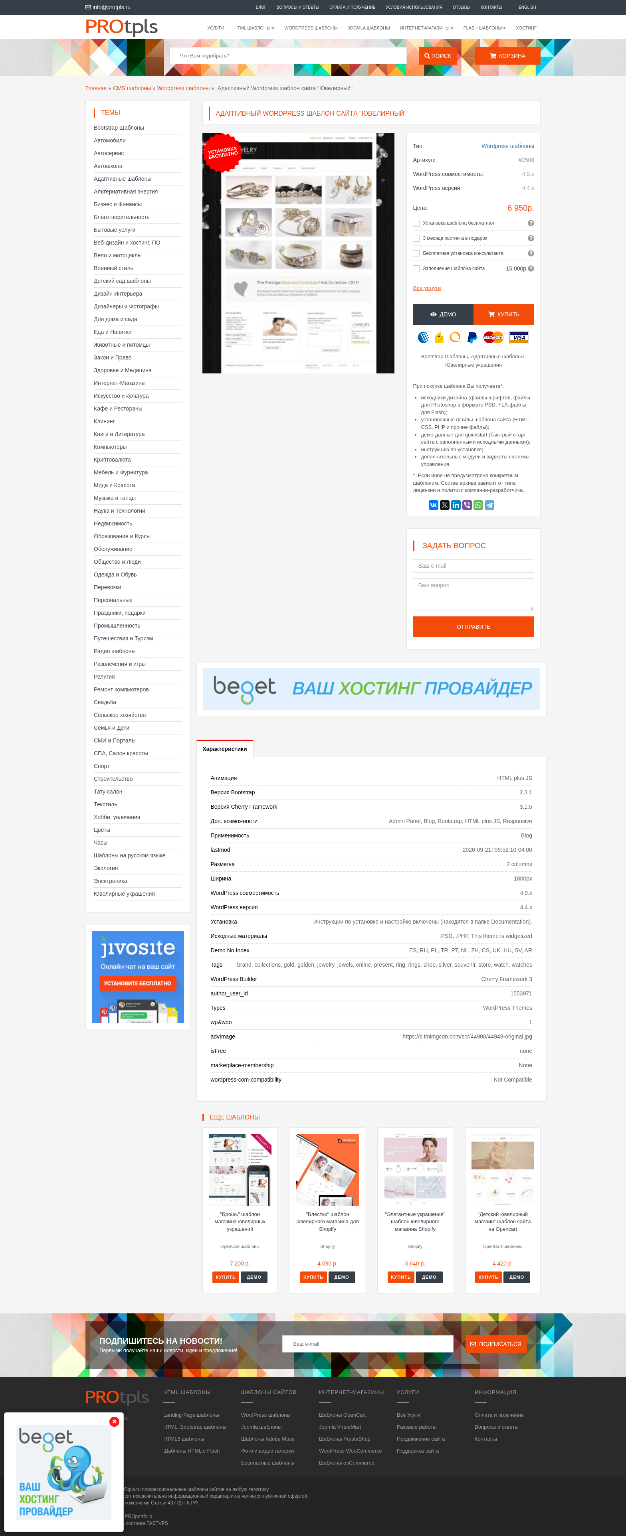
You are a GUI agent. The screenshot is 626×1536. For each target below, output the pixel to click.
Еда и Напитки (113, 332)
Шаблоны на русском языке (129, 855)
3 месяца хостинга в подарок (455, 238)
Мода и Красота (114, 485)
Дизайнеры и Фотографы (126, 306)
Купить (504, 314)
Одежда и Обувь (115, 574)
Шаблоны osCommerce (346, 1463)
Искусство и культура (121, 396)
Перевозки (107, 587)
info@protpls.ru (108, 7)
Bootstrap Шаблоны (119, 127)
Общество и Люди (117, 562)
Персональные (113, 600)
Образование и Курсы (122, 536)
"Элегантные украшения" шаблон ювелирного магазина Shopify (415, 1221)
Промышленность (117, 625)
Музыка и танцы (115, 498)
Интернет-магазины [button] (427, 28)
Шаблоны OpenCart (342, 1415)
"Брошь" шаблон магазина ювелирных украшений (240, 1221)
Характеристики (225, 749)
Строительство (113, 779)
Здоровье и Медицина (123, 370)
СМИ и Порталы (115, 740)
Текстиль (105, 804)
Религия (104, 676)
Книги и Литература (119, 434)
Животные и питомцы (122, 345)
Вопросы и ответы (298, 7)
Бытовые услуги (114, 230)
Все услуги (427, 288)
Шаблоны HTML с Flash (191, 1451)
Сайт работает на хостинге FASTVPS (126, 1523)
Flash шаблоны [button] (485, 28)
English (527, 7)
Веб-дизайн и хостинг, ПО (127, 242)
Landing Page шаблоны (191, 1415)
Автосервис (109, 153)
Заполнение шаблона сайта (454, 268)
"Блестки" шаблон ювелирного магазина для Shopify (327, 1221)
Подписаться (495, 1344)
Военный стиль (113, 268)
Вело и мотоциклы (118, 255)
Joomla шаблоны (369, 28)
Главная (96, 88)
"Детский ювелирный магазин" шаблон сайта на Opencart (503, 1221)
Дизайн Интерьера (118, 293)
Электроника (110, 881)
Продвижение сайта (421, 1439)
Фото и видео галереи (267, 1451)
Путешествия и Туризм (123, 638)
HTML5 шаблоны (183, 1439)
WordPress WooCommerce (350, 1451)
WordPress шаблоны (311, 28)
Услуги (215, 28)
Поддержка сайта (418, 1451)
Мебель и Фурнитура (121, 472)
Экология (106, 868)
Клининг (104, 421)
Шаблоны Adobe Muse (268, 1439)
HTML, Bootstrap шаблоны (194, 1427)
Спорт (101, 766)
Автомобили (110, 140)
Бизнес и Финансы (118, 204)
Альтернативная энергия (126, 191)
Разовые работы (417, 1427)
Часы (100, 842)
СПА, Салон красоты (121, 753)
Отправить (473, 627)
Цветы (102, 830)
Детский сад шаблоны (122, 281)
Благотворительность (122, 217)
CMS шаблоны (132, 88)
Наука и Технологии (119, 510)
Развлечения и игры (120, 664)
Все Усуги (408, 1415)
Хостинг (526, 28)
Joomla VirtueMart (340, 1427)
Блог (261, 7)
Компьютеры (110, 447)
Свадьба (105, 702)
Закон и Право (112, 357)
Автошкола (108, 166)
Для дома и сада (115, 319)
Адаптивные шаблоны (122, 179)
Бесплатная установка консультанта (463, 253)
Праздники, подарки (120, 613)
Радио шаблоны (115, 651)
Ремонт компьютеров (121, 689)
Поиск (437, 56)
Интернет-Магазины (120, 383)
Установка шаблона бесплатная (458, 223)
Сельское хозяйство (120, 715)
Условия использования (414, 7)
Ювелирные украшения (124, 893)
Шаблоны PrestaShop (344, 1439)
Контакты (491, 7)
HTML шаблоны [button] (254, 28)
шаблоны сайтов (205, 1489)
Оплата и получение (353, 7)
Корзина (507, 56)
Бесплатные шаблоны (267, 1463)
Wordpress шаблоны (183, 88)
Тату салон (108, 791)
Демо (443, 314)
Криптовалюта (112, 459)
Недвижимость (113, 523)
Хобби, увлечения (117, 817)
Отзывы (461, 7)
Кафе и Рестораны (118, 408)
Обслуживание (113, 549)
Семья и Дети (111, 728)
